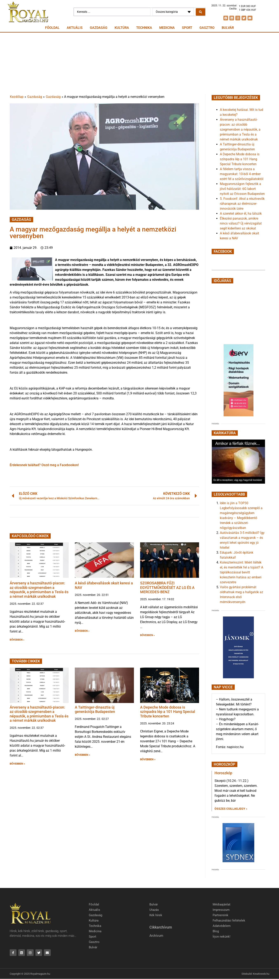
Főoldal (52, 28)
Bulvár (228, 28)
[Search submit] (200, 12)
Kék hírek (155, 915)
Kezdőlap (16, 97)
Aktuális (75, 28)
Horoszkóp (223, 773)
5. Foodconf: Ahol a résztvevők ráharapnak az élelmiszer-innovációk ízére (242, 204)
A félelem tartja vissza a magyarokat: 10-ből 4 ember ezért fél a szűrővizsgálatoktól (241, 174)
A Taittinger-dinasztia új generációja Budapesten (95, 709)
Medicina (167, 28)
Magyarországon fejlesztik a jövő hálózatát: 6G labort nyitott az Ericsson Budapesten (242, 189)
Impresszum (221, 910)
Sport (187, 28)
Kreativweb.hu (261, 973)
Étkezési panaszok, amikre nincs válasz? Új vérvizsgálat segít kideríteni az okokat (241, 223)
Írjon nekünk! (221, 936)
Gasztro (207, 28)
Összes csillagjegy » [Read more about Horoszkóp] (231, 808)
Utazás (154, 910)
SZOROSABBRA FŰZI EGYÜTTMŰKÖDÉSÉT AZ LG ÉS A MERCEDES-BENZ (167, 587)
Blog (216, 931)
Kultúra (122, 28)
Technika (144, 28)
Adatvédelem (222, 926)
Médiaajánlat (221, 904)
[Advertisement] (139, 63)
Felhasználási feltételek (229, 920)
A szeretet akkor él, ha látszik (241, 213)
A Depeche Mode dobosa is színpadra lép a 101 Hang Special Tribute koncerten (167, 711)
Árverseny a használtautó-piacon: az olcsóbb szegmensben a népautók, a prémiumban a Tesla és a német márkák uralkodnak (39, 590)
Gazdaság (98, 28)
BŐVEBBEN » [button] (17, 640)
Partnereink (220, 915)
